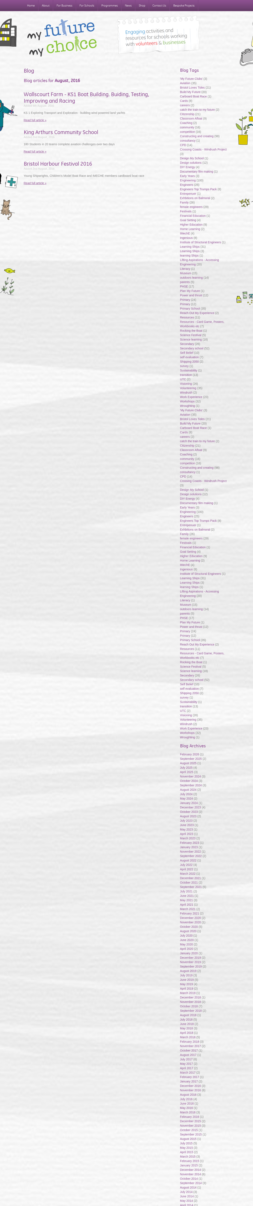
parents (185, 282)
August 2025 (188, 763)
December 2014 (190, 1169)
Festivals (186, 211)
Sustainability (189, 370)
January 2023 (189, 847)
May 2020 (186, 944)
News (128, 5)
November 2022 (190, 851)
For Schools (86, 5)
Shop (142, 5)
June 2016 (187, 1103)
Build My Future (190, 92)
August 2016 (188, 1094)
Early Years (187, 176)
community (187, 127)
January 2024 (189, 803)
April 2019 (186, 988)
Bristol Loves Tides (192, 87)
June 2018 (187, 1024)
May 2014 (186, 1200)
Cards (184, 100)
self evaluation (189, 357)
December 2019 (190, 957)
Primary (185, 299)
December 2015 (190, 1121)
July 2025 (186, 767)
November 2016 (190, 1090)
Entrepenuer (188, 193)
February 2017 (189, 1077)
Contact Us (159, 5)
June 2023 (187, 825)
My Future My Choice (62, 38)
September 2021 (191, 887)
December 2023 (190, 807)
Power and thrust (191, 295)
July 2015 (186, 1143)
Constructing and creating (197, 136)
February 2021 (189, 913)
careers (185, 105)
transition (186, 375)
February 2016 (189, 1116)
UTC (183, 379)
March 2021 (188, 909)
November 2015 (190, 1125)
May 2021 (186, 900)
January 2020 (189, 953)
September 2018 (191, 1010)
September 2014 (191, 1183)
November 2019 (190, 962)
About (45, 5)
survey (184, 366)
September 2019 (191, 966)
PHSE (184, 286)
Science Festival (190, 335)
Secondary (187, 344)
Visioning (186, 383)
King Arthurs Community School (61, 132)
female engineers (191, 207)
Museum (185, 273)
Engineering (188, 180)
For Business (64, 5)
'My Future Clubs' (191, 78)
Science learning (191, 339)
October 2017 (189, 1050)
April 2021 (186, 904)
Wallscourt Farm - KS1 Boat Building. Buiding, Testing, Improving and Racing (86, 97)
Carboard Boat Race (194, 96)
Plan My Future (190, 291)
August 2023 (188, 816)
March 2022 (188, 873)
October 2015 (189, 1130)
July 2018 (186, 1019)
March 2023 (188, 838)
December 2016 (190, 1086)
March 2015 (188, 1156)
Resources (187, 317)
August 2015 (188, 1139)
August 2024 (188, 789)
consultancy (188, 140)
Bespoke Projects (184, 5)
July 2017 (186, 1059)
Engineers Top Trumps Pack (198, 189)
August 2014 (188, 1187)
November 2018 (190, 1002)
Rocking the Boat (191, 330)
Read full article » (35, 120)
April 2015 (186, 1152)
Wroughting (187, 405)
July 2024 (186, 794)
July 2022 (186, 865)
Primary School (190, 308)
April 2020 (186, 948)
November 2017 (190, 1046)
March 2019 (188, 993)
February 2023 (189, 842)
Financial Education (193, 215)
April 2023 (186, 834)
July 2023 (186, 820)
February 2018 (189, 1041)
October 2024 (189, 781)
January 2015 (189, 1165)
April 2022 (186, 869)
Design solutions (191, 162)
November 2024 (190, 776)
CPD (183, 145)
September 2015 (191, 1134)
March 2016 (188, 1112)
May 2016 (186, 1108)
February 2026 (189, 754)
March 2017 (188, 1072)
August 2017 (188, 1055)
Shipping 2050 (189, 361)
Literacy (185, 268)
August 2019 (188, 971)
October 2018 (189, 1006)
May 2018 (186, 1028)
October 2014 (189, 1178)
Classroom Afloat (191, 118)
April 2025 (186, 772)
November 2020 (190, 922)
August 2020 (188, 931)
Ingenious (186, 238)
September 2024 (191, 785)
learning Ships (189, 255)
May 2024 (186, 798)
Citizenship (187, 114)
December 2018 (190, 997)
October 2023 (189, 811)
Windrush (186, 392)
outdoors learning (191, 277)
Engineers (186, 184)
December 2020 (190, 918)
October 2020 (189, 926)
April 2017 (186, 1068)
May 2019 (186, 984)
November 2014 (190, 1174)
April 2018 (186, 1032)
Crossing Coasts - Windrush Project (203, 149)
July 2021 (186, 891)
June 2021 (187, 895)
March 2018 (188, 1037)
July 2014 (186, 1192)
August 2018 (188, 1015)
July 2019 (186, 975)
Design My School (192, 158)
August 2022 (188, 860)
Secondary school (191, 348)
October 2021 (189, 882)
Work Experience (191, 397)
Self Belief (186, 352)
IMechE (185, 233)
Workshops (187, 401)
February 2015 (189, 1161)
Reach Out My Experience (197, 313)
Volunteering (188, 388)
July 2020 (186, 935)
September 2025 (191, 758)
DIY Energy (187, 167)
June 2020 (187, 940)
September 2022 (191, 856)
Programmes (109, 5)
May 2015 (186, 1147)
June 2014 (187, 1196)
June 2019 (187, 979)
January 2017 (189, 1081)
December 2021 (190, 878)
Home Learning (190, 229)
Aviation (185, 83)
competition (187, 131)
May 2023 (186, 829)
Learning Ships (190, 246)
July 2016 (186, 1099)
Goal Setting (188, 220)
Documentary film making (196, 171)
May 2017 (186, 1063)
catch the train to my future (198, 109)
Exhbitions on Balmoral (195, 198)
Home (31, 5)
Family (184, 202)
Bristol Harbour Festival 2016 (58, 163)
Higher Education (191, 224)
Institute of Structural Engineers (200, 242)
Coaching (186, 123)
